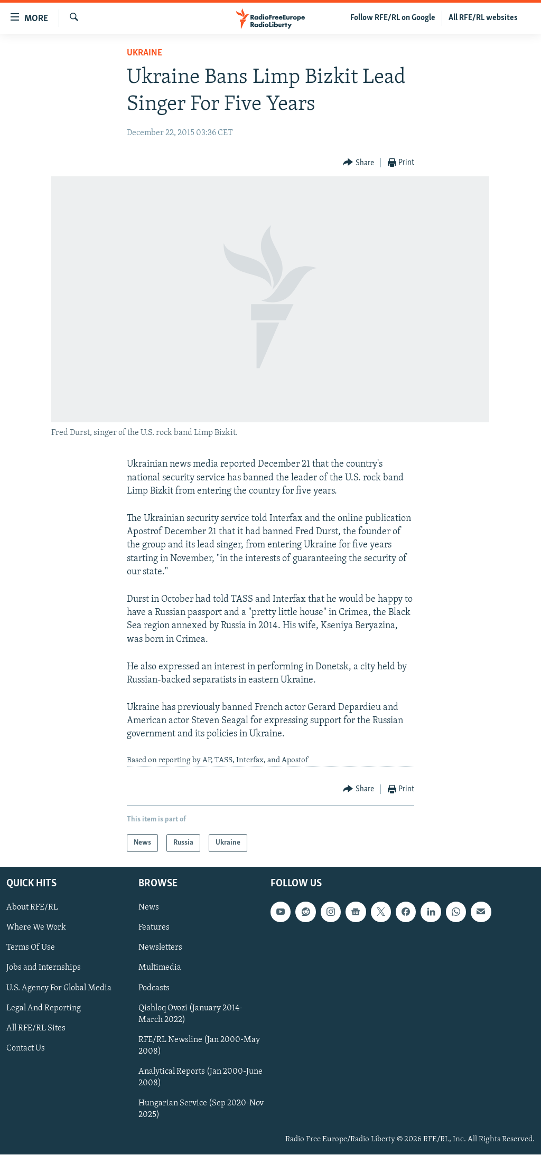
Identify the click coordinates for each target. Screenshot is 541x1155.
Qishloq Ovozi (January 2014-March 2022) (190, 1014)
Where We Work (36, 928)
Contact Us (25, 1048)
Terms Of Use (30, 948)
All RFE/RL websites (483, 18)
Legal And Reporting (43, 1008)
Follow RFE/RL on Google (392, 18)
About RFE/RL (32, 908)
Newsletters (160, 948)
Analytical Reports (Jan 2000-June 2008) (200, 1077)
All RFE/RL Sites (36, 1028)
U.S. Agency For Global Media (58, 988)
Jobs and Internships (43, 968)
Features (154, 928)
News (148, 908)
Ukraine (144, 53)
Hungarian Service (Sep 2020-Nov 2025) (201, 1109)
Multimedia (159, 968)
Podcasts (154, 988)
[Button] (358, 163)
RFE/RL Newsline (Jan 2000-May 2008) (199, 1046)
